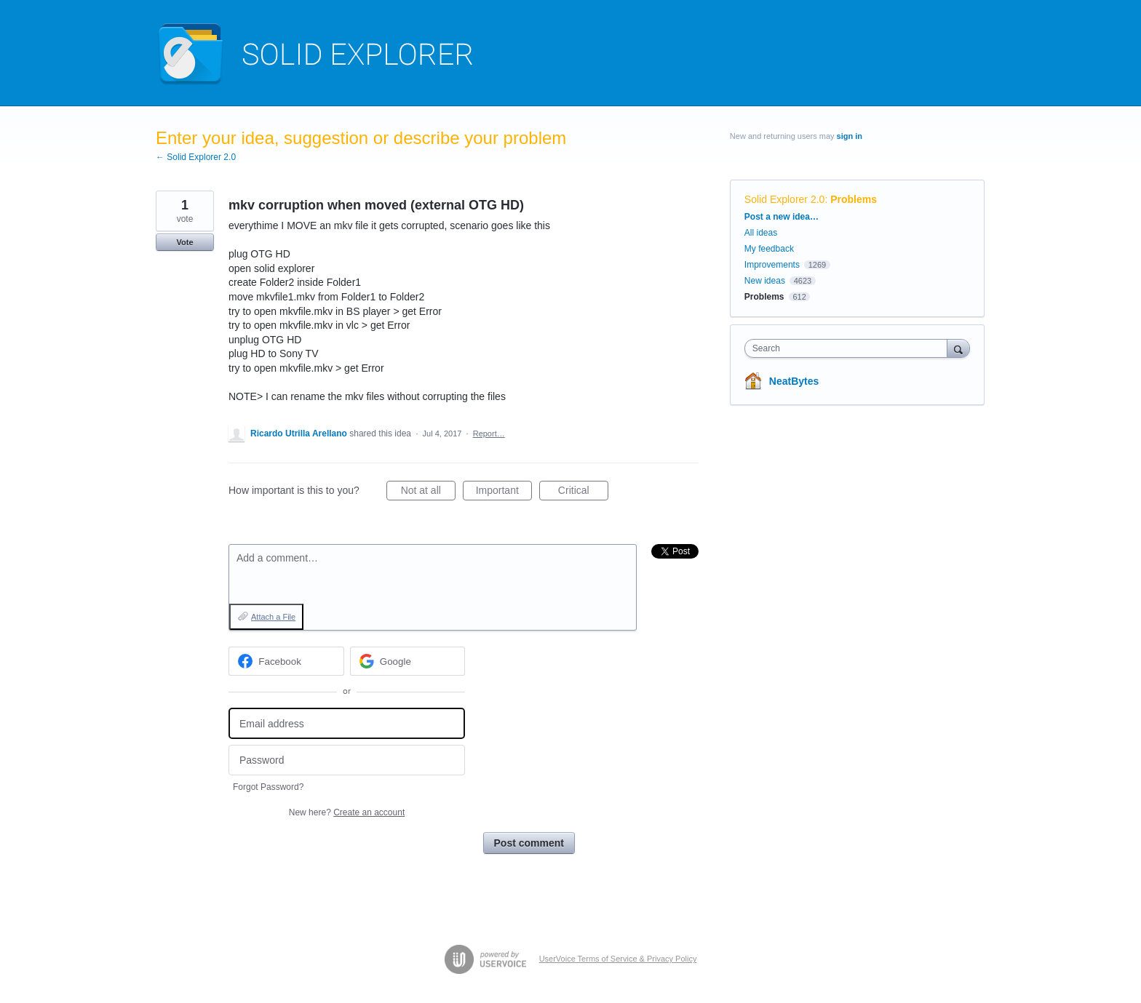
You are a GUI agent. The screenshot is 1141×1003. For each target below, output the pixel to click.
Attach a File (273, 616)
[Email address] (346, 723)
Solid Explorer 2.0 (784, 199)
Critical (583, 492)
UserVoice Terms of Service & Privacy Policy (618, 958)
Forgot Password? (268, 787)
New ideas (764, 281)
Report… (489, 433)
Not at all (428, 492)
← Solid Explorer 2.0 (196, 157)
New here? (347, 812)
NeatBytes (794, 381)
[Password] (346, 760)
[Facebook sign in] (286, 661)
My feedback (769, 249)
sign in (849, 136)
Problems (853, 199)
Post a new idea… (781, 217)
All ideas (760, 233)
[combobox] (849, 348)
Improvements (772, 265)
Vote (184, 242)
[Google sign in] (408, 661)
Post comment (529, 843)
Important (504, 492)
